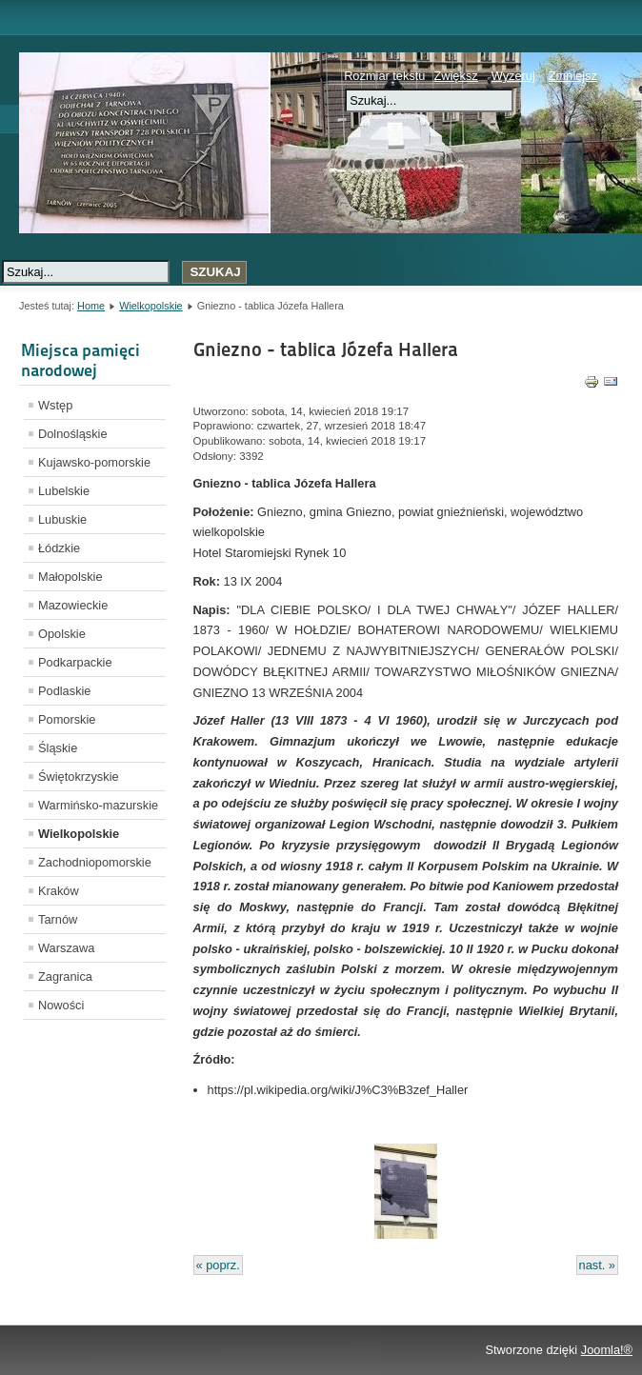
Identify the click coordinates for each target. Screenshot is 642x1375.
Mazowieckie (73, 605)
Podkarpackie (75, 662)
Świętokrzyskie (78, 776)
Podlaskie (64, 691)
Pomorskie (66, 719)
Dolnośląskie (73, 434)
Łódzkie (59, 548)
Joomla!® (606, 1350)
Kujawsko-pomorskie (94, 462)
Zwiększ (455, 76)
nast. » (597, 1265)
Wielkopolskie (150, 305)
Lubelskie (64, 491)
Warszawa (66, 948)
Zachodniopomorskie (94, 862)
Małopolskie (70, 576)
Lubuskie (62, 519)
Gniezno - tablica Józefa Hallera (325, 349)
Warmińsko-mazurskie (98, 805)
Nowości (61, 1005)
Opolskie (62, 634)
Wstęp (55, 405)
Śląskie (57, 748)
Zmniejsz (573, 76)
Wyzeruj (513, 76)
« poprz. (218, 1265)
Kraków (58, 891)
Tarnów (57, 919)
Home (91, 305)
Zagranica (65, 976)
